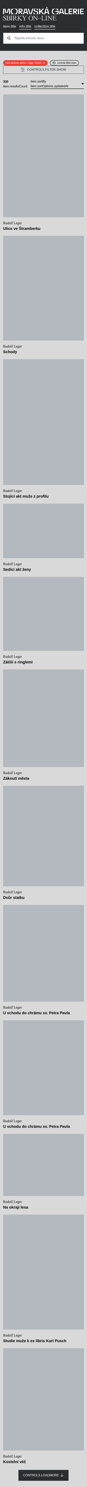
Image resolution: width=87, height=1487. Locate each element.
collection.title (44, 26)
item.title (9, 26)
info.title (25, 26)
